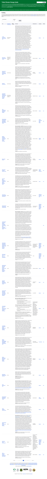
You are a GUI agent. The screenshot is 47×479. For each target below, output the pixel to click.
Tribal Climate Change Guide (10, 2)
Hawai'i (39, 282)
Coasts (39, 181)
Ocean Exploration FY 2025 (3, 385)
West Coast (40, 194)
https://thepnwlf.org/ (10, 6)
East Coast (40, 195)
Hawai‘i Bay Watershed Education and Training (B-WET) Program (4, 282)
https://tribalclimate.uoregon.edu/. (32, 6)
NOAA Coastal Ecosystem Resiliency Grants (4, 170)
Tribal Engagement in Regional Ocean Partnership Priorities (4, 111)
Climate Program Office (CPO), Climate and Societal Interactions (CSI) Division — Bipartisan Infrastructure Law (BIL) (4, 268)
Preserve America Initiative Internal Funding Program (4, 207)
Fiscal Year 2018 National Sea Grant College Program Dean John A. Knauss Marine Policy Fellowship (4, 293)
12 (27, 460)
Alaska (39, 257)
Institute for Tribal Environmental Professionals (20, 464)
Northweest (40, 439)
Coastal (40, 58)
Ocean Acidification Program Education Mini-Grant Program (4, 455)
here (25, 148)
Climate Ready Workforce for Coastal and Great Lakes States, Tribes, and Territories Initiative (4, 96)
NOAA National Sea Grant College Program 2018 (4, 196)
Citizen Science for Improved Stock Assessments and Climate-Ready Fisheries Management (4, 308)
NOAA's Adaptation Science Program (4, 409)
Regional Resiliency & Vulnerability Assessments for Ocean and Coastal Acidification (4, 138)
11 (26, 460)
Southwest (40, 254)
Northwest (40, 204)
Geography (14, 19)
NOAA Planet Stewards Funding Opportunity (4, 375)
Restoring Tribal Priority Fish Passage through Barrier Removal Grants (4, 73)
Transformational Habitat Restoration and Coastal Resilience (4, 424)
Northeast (40, 206)
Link (43, 58)
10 (24, 460)
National (40, 138)
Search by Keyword (4, 19)
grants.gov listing (20, 149)
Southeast (40, 207)
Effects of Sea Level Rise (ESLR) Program (4, 58)
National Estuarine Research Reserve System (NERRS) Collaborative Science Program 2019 (4, 342)
